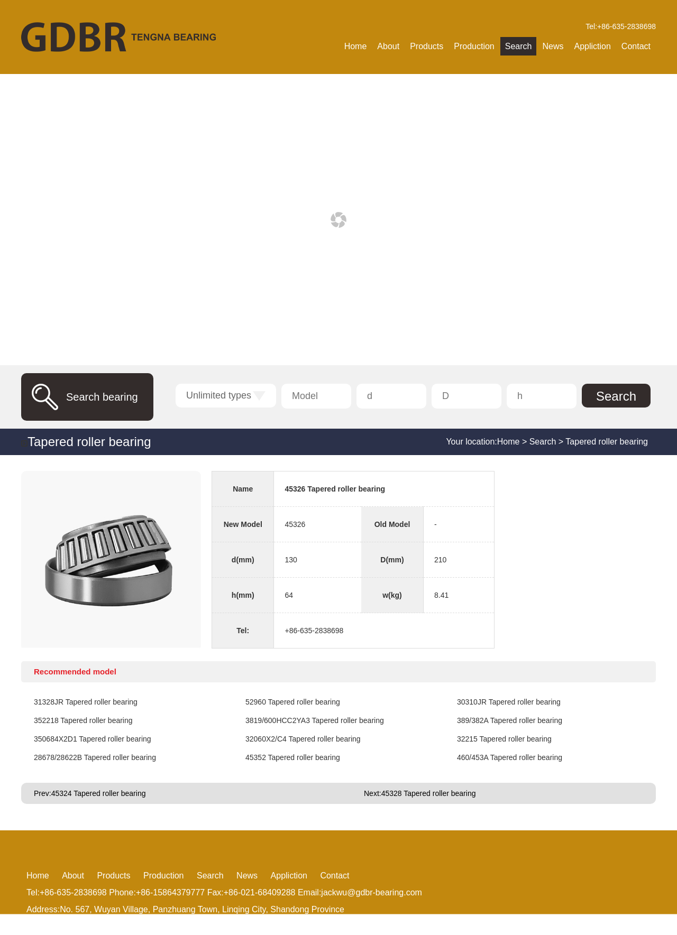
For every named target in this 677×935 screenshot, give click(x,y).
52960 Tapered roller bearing (292, 702)
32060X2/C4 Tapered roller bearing (303, 739)
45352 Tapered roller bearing (292, 757)
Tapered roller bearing (89, 441)
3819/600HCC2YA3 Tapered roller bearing (314, 720)
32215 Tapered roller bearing (504, 739)
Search (518, 46)
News (552, 46)
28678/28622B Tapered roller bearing (95, 757)
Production (474, 46)
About (388, 46)
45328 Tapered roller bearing (428, 793)
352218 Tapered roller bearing (83, 720)
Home (355, 46)
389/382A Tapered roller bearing (509, 720)
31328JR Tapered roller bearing (86, 702)
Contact (636, 46)
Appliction (592, 46)
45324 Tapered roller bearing (98, 793)
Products (426, 46)
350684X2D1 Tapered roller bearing (92, 739)
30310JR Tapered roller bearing (509, 702)
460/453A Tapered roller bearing (509, 757)
